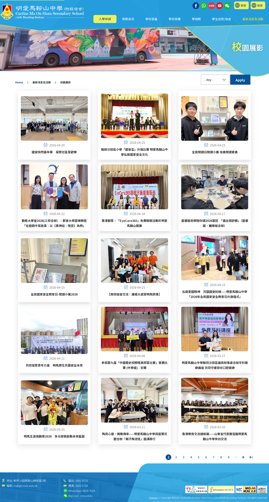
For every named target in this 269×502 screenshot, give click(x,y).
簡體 (259, 5)
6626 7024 (89, 491)
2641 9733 (81, 481)
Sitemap (153, 497)
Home (19, 82)
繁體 (243, 5)
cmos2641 (86, 496)
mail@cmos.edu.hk (26, 486)
